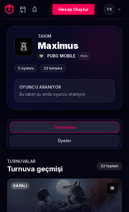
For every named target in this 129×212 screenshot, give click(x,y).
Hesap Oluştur (73, 9)
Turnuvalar (64, 127)
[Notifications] (34, 9)
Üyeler (64, 140)
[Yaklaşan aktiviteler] (22, 9)
